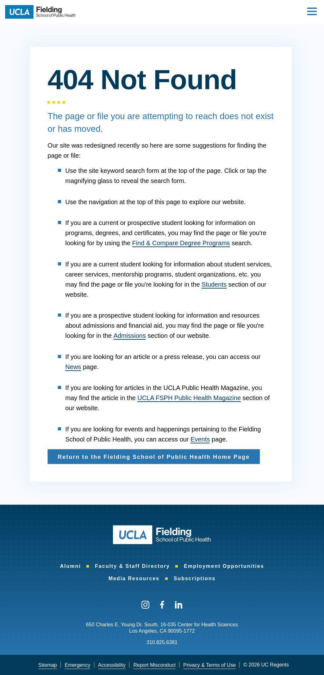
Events (200, 439)
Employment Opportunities (224, 566)
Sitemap (47, 665)
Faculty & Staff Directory (132, 566)
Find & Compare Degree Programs (181, 243)
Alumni (70, 566)
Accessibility (112, 665)
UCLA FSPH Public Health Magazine (189, 397)
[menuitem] (70, 566)
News (73, 366)
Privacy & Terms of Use (209, 665)
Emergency (77, 665)
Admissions (130, 335)
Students (214, 284)
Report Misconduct (154, 665)
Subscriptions (195, 578)
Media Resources (134, 578)
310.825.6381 (162, 642)
